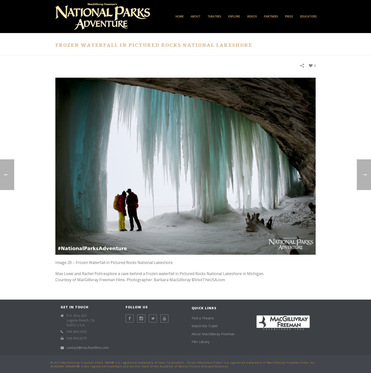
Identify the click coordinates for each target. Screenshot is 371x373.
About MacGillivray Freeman (213, 334)
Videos (252, 16)
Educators (308, 16)
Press (289, 16)
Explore (234, 16)
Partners (271, 16)
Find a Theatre (203, 318)
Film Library (200, 341)
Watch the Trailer (205, 326)
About (195, 16)
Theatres (214, 16)
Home (180, 16)
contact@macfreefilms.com (87, 348)
